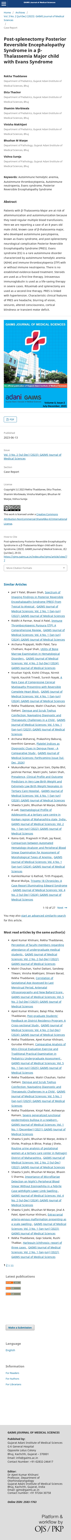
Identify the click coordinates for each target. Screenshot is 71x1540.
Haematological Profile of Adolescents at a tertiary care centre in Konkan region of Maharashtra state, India (38, 814)
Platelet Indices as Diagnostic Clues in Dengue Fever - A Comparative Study (35, 748)
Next (60, 907)
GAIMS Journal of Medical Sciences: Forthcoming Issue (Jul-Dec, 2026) (37, 757)
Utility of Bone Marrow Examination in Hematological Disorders (35, 653)
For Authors (12, 1378)
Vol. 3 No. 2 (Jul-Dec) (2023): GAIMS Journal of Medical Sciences (34, 18)
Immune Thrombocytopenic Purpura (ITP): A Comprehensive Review (36, 625)
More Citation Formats (19, 568)
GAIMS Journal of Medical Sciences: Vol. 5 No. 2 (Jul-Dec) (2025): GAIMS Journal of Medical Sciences (37, 1001)
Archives (20, 12)
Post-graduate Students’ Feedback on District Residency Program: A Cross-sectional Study (38, 1020)
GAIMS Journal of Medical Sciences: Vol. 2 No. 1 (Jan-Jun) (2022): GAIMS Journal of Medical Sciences (38, 611)
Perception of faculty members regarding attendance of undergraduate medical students (37, 949)
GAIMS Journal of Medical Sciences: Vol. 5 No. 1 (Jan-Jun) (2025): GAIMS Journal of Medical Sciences (37, 1067)
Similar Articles (15, 584)
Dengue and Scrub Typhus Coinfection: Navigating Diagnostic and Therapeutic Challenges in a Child (36, 715)
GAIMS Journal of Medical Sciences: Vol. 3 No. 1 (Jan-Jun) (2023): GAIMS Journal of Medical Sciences (38, 1228)
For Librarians (13, 1384)
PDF (11, 419)
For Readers (12, 1373)
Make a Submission (20, 1327)
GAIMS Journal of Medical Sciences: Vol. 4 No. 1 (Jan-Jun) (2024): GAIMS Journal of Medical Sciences (38, 634)
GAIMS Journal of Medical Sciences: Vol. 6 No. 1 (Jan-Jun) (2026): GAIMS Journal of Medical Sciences (38, 795)
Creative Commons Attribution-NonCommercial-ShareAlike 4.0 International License (35, 519)
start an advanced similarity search (43, 915)
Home (7, 12)
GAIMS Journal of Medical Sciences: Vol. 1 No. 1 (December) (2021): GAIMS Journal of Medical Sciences (38, 1129)
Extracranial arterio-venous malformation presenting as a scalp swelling (38, 1219)
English (10, 1350)
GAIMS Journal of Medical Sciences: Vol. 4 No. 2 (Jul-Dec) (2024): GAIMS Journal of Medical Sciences (35, 663)
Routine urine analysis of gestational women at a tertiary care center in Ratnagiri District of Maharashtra (39, 1153)
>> (12, 1265)
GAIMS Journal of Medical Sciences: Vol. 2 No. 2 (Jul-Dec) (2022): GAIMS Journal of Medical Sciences (35, 959)
